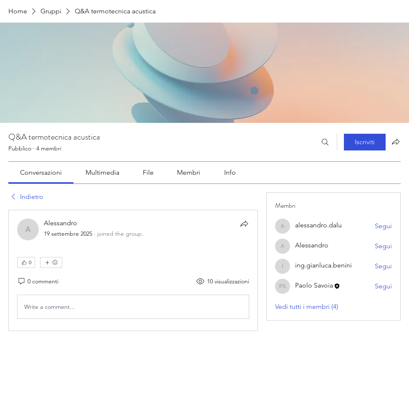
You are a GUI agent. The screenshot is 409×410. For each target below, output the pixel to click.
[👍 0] (26, 262)
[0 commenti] (37, 282)
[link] (41, 172)
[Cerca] (325, 142)
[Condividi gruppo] (396, 142)
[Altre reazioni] (51, 262)
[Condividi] (244, 224)
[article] (133, 270)
